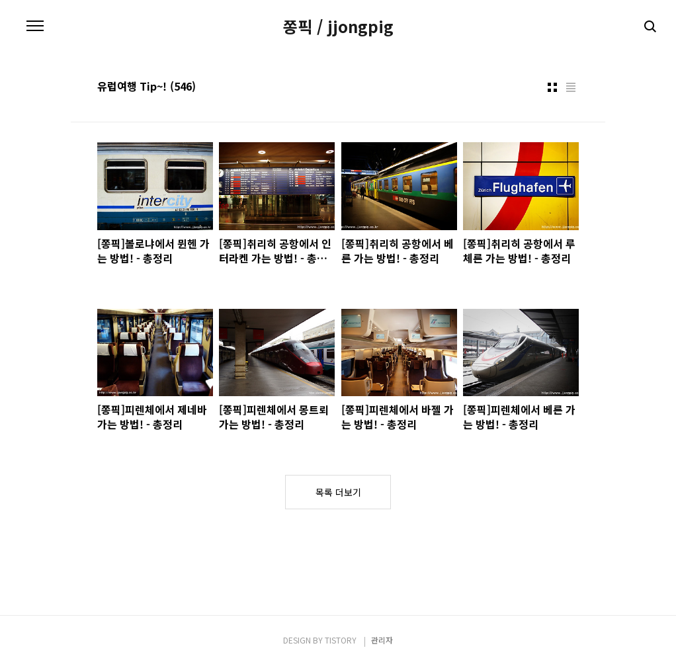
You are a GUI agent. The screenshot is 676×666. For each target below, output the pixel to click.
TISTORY (341, 639)
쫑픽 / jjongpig (338, 26)
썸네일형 (552, 87)
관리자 (382, 639)
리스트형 (571, 87)
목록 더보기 (338, 492)
